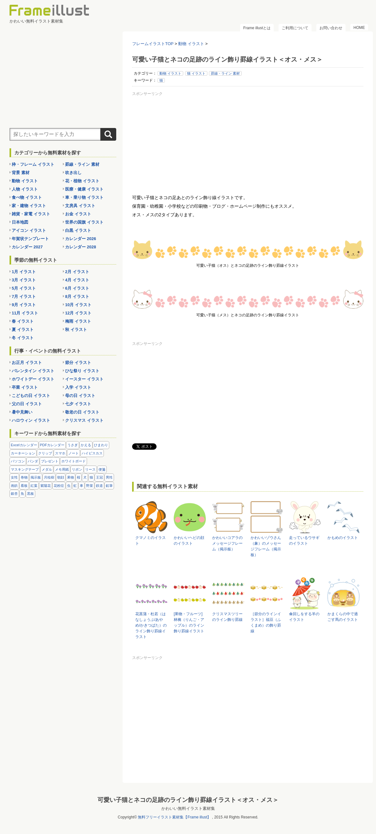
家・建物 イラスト (29, 205)
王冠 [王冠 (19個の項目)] (99, 477)
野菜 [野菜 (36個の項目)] (89, 486)
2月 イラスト (77, 271)
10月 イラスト (78, 304)
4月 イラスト (77, 280)
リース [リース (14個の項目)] (90, 469)
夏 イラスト (23, 329)
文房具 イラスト (80, 205)
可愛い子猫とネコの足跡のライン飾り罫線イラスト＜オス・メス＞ (188, 799)
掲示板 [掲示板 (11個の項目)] (35, 477)
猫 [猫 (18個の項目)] (91, 477)
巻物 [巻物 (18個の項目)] (24, 477)
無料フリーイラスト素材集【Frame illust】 (174, 817)
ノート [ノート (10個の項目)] (73, 453)
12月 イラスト (78, 313)
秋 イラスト (76, 329)
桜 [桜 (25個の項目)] (78, 477)
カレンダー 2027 (27, 247)
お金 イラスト (78, 214)
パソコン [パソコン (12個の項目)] (18, 461)
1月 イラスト (24, 271)
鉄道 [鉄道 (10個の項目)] (99, 486)
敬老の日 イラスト (82, 412)
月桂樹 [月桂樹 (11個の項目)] (49, 477)
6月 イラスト (77, 288)
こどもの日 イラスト (31, 395)
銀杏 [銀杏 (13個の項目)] (14, 493)
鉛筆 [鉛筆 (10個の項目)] (109, 486)
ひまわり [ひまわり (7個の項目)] (101, 445)
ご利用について (295, 28)
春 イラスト (23, 321)
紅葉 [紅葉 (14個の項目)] (33, 486)
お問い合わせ (330, 28)
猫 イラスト (196, 73)
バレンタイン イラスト (33, 370)
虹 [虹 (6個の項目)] (75, 486)
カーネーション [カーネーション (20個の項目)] (23, 453)
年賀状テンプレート (30, 238)
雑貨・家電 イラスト (31, 214)
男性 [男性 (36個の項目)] (109, 477)
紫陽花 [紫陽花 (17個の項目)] (45, 486)
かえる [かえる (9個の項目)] (86, 445)
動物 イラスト (170, 73)
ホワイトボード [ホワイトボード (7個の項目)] (73, 461)
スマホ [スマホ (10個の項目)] (60, 453)
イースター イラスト (84, 379)
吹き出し (73, 172)
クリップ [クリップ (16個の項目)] (45, 453)
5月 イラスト (24, 288)
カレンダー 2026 (80, 238)
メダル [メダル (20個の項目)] (47, 469)
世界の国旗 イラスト (84, 222)
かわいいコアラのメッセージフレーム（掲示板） (227, 543)
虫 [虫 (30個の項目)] (68, 486)
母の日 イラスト (80, 395)
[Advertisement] (247, 142)
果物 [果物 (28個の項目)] (70, 477)
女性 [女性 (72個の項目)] (14, 477)
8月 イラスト (77, 296)
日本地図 (20, 222)
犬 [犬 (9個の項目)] (85, 477)
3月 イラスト (24, 280)
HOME (359, 27)
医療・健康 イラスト (84, 189)
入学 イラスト (78, 387)
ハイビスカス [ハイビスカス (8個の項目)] (92, 453)
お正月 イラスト (27, 362)
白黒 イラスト (78, 230)
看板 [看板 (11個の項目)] (24, 486)
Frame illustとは (257, 28)
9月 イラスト (24, 304)
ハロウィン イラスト (31, 420)
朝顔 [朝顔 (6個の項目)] (60, 477)
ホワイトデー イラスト (33, 379)
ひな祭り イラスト (82, 370)
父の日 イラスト (27, 403)
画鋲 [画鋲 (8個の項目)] (14, 486)
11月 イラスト (25, 313)
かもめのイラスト (342, 537)
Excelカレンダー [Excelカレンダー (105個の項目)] (24, 445)
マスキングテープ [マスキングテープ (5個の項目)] (25, 469)
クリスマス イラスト (84, 420)
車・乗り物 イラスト (84, 197)
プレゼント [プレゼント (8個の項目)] (49, 461)
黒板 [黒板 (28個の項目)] (30, 493)
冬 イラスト (23, 337)
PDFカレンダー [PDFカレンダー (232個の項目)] (52, 445)
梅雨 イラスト (78, 321)
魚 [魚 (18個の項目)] (22, 493)
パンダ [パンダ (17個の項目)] (33, 461)
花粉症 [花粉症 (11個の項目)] (59, 486)
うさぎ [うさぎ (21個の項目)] (72, 445)
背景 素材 (21, 172)
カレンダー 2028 (80, 247)
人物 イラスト (25, 189)
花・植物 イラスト (82, 180)
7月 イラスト (24, 296)
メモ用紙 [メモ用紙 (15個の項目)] (62, 469)
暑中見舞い (22, 412)
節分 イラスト (78, 362)
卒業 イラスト (25, 387)
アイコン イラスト (29, 230)
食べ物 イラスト (27, 197)
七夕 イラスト (78, 403)
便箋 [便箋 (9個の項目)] (101, 469)
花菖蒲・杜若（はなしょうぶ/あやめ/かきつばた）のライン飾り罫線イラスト (151, 625)
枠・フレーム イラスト (33, 164)
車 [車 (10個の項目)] (81, 486)
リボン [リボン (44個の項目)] (77, 469)
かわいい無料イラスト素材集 (188, 808)
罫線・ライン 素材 (225, 73)
